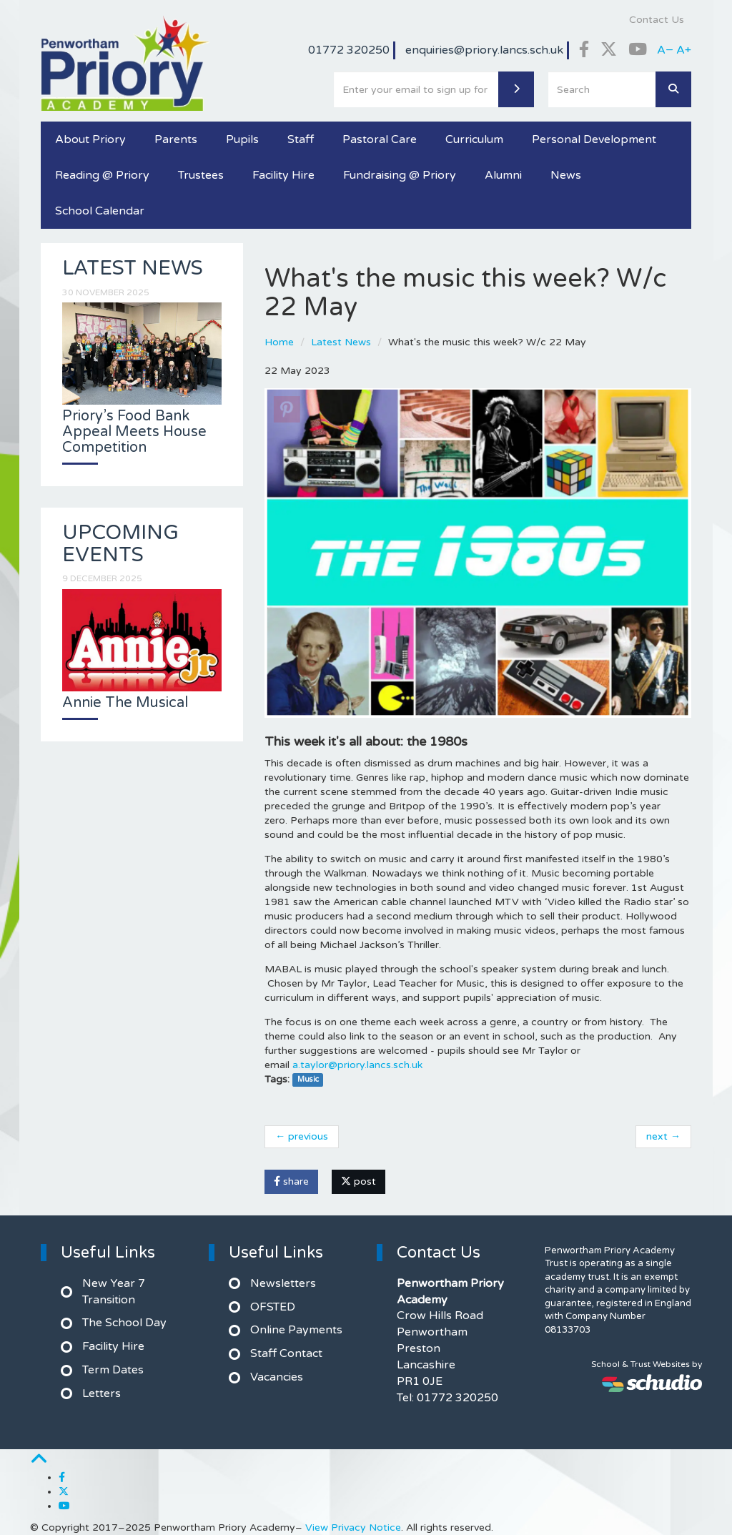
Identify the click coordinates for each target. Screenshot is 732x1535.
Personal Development (594, 139)
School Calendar (99, 211)
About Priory (90, 139)
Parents (175, 139)
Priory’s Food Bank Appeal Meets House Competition (134, 432)
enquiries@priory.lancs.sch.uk (484, 50)
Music (308, 1080)
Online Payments (296, 1330)
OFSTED (272, 1307)
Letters (101, 1393)
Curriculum (474, 139)
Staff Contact (286, 1353)
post (358, 1181)
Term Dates (113, 1370)
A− (665, 50)
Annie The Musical (125, 702)
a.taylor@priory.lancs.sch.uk (357, 1065)
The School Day (124, 1323)
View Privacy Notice (353, 1527)
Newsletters (283, 1283)
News (565, 175)
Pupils (242, 139)
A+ (683, 50)
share (291, 1181)
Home (279, 342)
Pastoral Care (379, 139)
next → (663, 1136)
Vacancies (276, 1377)
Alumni (503, 175)
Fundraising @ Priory (399, 175)
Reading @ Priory (102, 175)
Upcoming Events (120, 543)
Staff (300, 139)
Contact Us (656, 20)
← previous (301, 1136)
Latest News (341, 342)
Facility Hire (283, 175)
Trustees (201, 175)
